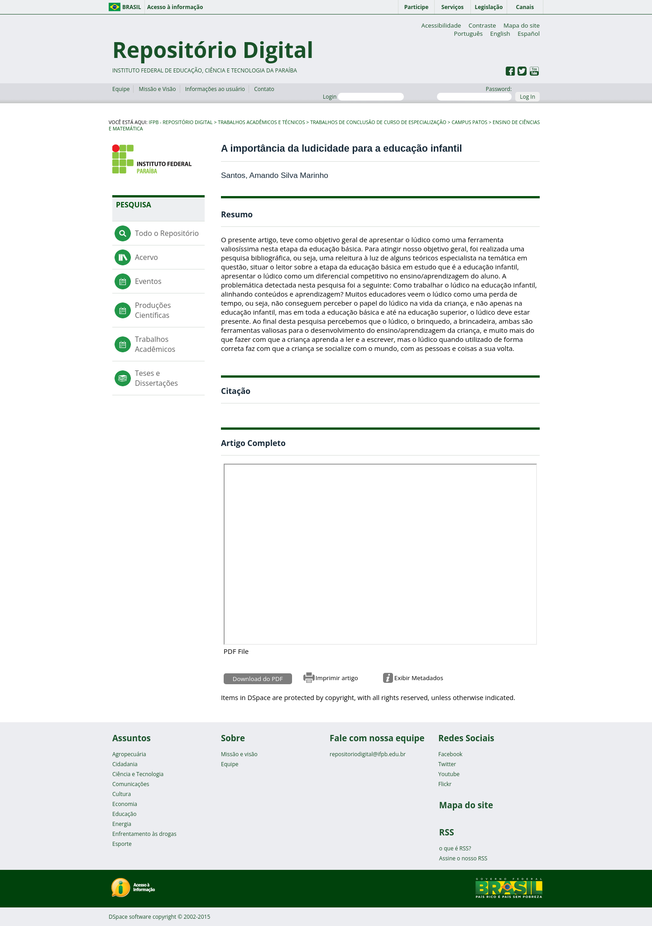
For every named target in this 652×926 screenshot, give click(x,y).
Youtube (449, 774)
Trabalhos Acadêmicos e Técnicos (261, 122)
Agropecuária (129, 754)
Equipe (120, 89)
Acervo (146, 257)
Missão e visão (239, 754)
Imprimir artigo (337, 678)
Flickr (444, 784)
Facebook (450, 754)
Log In (527, 97)
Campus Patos (469, 122)
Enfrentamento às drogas (144, 834)
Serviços (452, 7)
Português (468, 33)
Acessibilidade (441, 25)
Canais (525, 7)
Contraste (482, 25)
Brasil (131, 7)
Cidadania (125, 764)
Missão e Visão (157, 89)
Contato (264, 89)
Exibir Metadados (418, 678)
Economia (124, 804)
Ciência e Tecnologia (137, 774)
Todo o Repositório (167, 233)
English (500, 33)
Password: (474, 93)
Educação (124, 814)
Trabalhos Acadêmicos (155, 344)
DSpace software (130, 917)
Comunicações (130, 784)
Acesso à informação (175, 7)
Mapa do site (521, 25)
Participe (416, 7)
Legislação (489, 7)
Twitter (447, 764)
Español (529, 33)
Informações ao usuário (215, 89)
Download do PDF (258, 679)
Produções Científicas (153, 310)
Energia (121, 824)
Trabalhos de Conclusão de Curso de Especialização (378, 122)
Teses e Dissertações (156, 378)
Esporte (122, 844)
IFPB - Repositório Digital (181, 122)
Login (363, 97)
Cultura (121, 794)
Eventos (148, 281)
